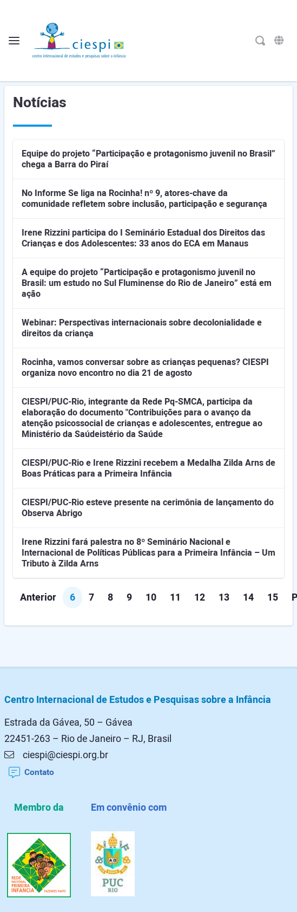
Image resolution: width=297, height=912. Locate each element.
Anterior (38, 597)
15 (272, 597)
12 (199, 597)
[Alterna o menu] (14, 40)
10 (151, 597)
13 (224, 597)
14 (248, 597)
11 (175, 597)
